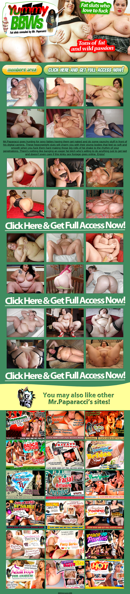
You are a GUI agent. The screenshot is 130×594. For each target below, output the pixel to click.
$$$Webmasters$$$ (65, 593)
